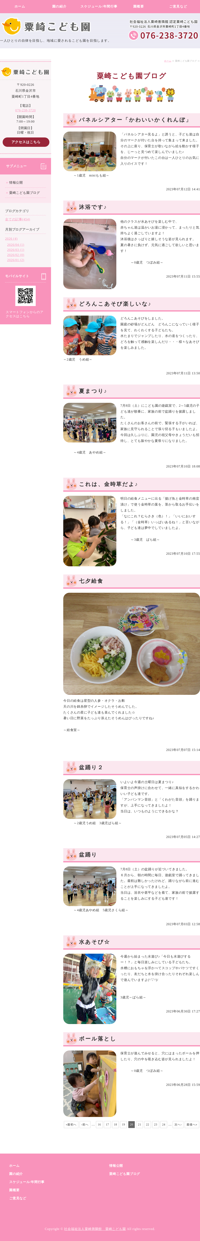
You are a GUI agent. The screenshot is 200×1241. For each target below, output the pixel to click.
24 (163, 1124)
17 (107, 1124)
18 (115, 1124)
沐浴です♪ (93, 207)
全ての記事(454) (17, 219)
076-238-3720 (25, 110)
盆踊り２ (91, 767)
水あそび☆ (94, 942)
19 (123, 1124)
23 (155, 1124)
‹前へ (85, 1124)
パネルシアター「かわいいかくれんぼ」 (135, 120)
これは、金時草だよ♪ (108, 484)
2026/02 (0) (15, 255)
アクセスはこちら (26, 142)
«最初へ (71, 1124)
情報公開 (16, 182)
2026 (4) (11, 238)
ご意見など (178, 6)
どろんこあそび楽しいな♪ (115, 304)
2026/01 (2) (15, 260)
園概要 (138, 6)
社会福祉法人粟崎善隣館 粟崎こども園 (95, 1229)
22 (147, 1124)
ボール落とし (97, 1039)
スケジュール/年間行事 (99, 6)
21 (139, 1124)
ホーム (19, 6)
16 (99, 1124)
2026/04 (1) (15, 244)
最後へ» (192, 1124)
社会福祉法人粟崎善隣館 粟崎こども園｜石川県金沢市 (48, 18)
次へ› (178, 1124)
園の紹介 (59, 6)
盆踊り (88, 855)
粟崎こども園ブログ (24, 192)
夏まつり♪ (93, 391)
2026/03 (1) (15, 250)
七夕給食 (91, 581)
